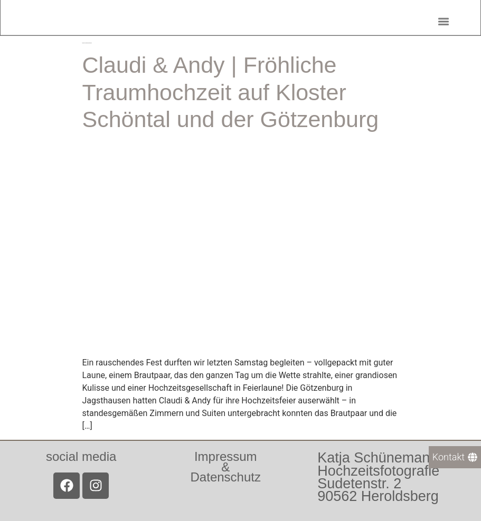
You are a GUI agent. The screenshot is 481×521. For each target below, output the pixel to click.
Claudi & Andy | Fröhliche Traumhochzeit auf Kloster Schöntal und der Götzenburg (230, 92)
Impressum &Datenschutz (226, 466)
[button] (443, 19)
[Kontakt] (455, 457)
